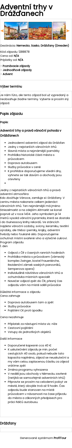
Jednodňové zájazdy (17, 70)
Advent (8, 74)
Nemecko (23, 46)
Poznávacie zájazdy (16, 66)
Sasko (35, 46)
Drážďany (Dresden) (55, 46)
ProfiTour (60, 438)
